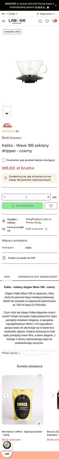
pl (5, 13)
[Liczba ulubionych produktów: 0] (47, 21)
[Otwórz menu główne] (4, 21)
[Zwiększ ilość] (48, 197)
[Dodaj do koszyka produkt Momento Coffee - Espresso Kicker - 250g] (39, 423)
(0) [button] (17, 131)
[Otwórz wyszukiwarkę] (40, 21)
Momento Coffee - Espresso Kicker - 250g (22, 433)
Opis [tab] (7, 276)
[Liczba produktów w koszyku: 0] (53, 21)
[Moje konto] (46, 13)
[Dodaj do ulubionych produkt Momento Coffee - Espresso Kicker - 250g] (39, 375)
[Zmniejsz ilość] (4, 197)
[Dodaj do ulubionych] (51, 205)
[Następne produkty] (53, 395)
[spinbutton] (26, 197)
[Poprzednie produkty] (6, 395)
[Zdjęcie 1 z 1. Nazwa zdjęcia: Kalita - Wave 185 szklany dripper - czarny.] (7, 111)
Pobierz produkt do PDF (18, 258)
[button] (10, 131)
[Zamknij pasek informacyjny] (55, 5)
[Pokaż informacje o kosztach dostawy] (46, 229)
